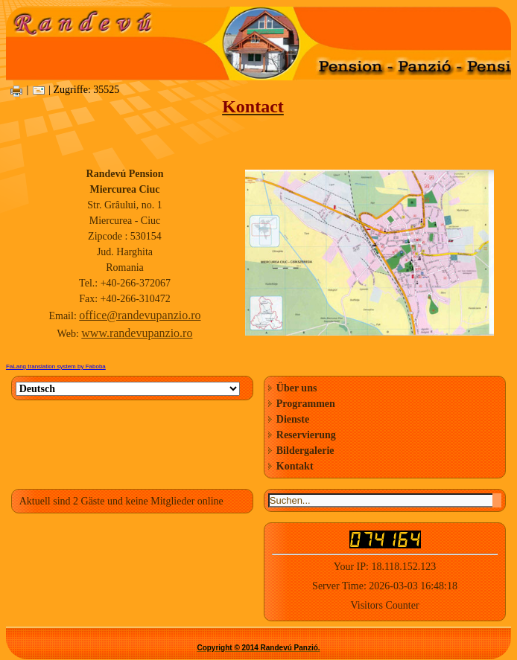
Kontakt (295, 466)
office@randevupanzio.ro (139, 315)
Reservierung (306, 434)
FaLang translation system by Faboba (56, 366)
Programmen (305, 403)
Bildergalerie (305, 450)
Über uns (296, 388)
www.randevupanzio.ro (136, 333)
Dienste (292, 419)
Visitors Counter (384, 605)
